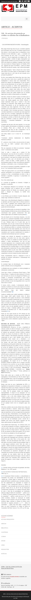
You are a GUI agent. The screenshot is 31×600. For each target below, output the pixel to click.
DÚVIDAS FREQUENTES (7, 519)
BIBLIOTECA (4, 528)
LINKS (3, 545)
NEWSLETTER (5, 549)
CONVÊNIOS (4, 532)
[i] (26, 214)
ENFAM (3, 540)
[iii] (7, 311)
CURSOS (3, 536)
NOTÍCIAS (4, 553)
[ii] (2, 471)
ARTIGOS (3, 523)
